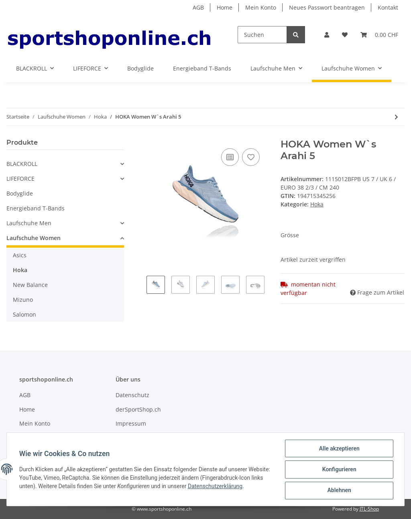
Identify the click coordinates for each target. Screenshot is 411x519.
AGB (198, 7)
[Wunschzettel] (345, 34)
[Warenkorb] (379, 34)
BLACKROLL (21, 164)
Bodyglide (19, 193)
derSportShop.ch (138, 409)
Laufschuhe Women (33, 238)
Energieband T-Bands (35, 208)
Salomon (24, 314)
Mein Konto (260, 7)
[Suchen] (262, 34)
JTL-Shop (369, 508)
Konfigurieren (338, 469)
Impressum (131, 423)
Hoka (317, 204)
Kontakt (388, 7)
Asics (19, 255)
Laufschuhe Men (28, 223)
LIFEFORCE (20, 178)
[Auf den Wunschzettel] (251, 157)
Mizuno (23, 299)
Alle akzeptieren (338, 449)
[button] (327, 34)
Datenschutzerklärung (241, 486)
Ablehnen (338, 490)
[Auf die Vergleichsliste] (230, 157)
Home (224, 7)
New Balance (30, 285)
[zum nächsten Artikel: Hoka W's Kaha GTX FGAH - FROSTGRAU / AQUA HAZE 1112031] (396, 116)
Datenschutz (132, 395)
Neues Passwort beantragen (327, 7)
